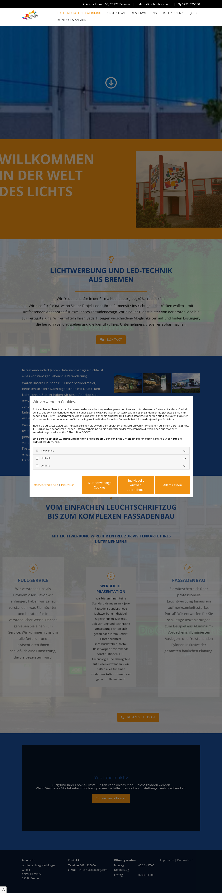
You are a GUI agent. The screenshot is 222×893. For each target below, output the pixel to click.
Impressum (67, 485)
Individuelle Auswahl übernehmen (136, 485)
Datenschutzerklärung (45, 485)
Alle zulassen (172, 485)
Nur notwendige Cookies (99, 485)
